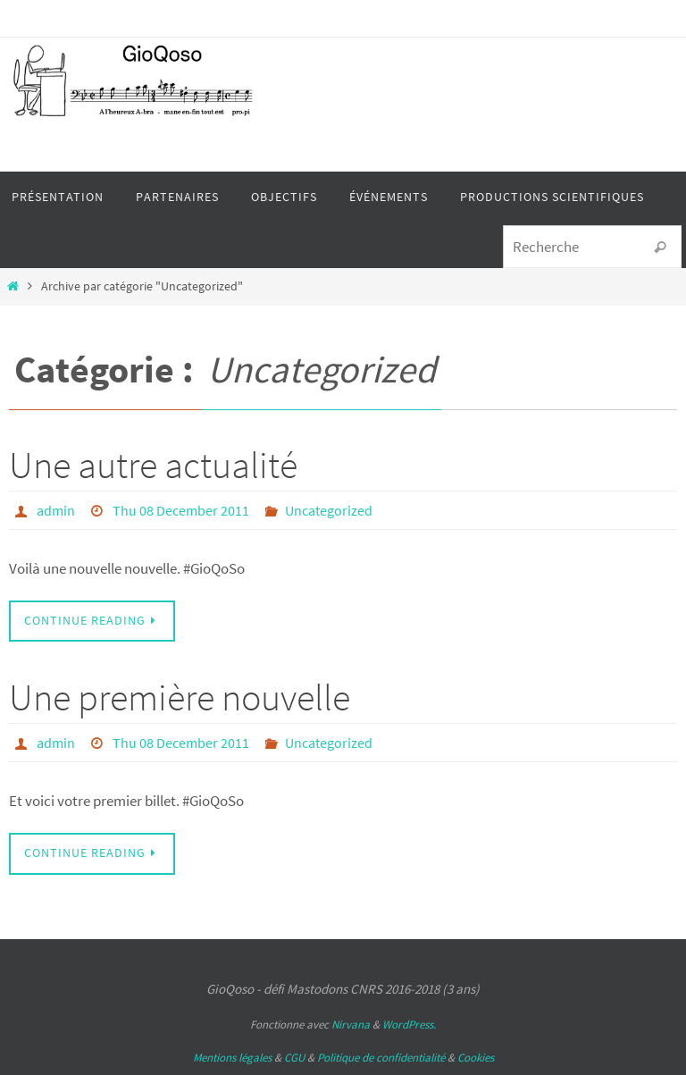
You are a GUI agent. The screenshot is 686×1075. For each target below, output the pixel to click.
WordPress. (409, 1024)
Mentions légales (232, 1057)
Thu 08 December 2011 (181, 510)
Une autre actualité (153, 464)
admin (56, 510)
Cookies (475, 1057)
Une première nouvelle (179, 697)
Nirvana (350, 1024)
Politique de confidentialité (381, 1057)
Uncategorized (328, 510)
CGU (294, 1057)
